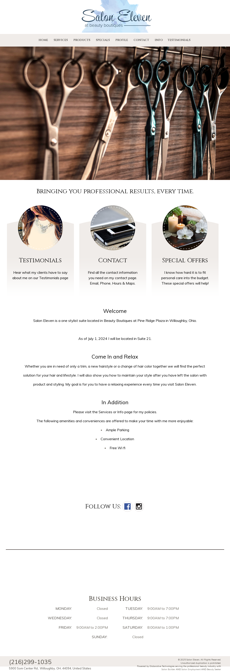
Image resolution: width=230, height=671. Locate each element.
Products (81, 40)
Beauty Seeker (214, 669)
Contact (141, 40)
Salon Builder (168, 669)
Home (43, 40)
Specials (103, 40)
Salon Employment (191, 669)
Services (61, 40)
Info (159, 40)
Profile (121, 40)
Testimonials (179, 40)
